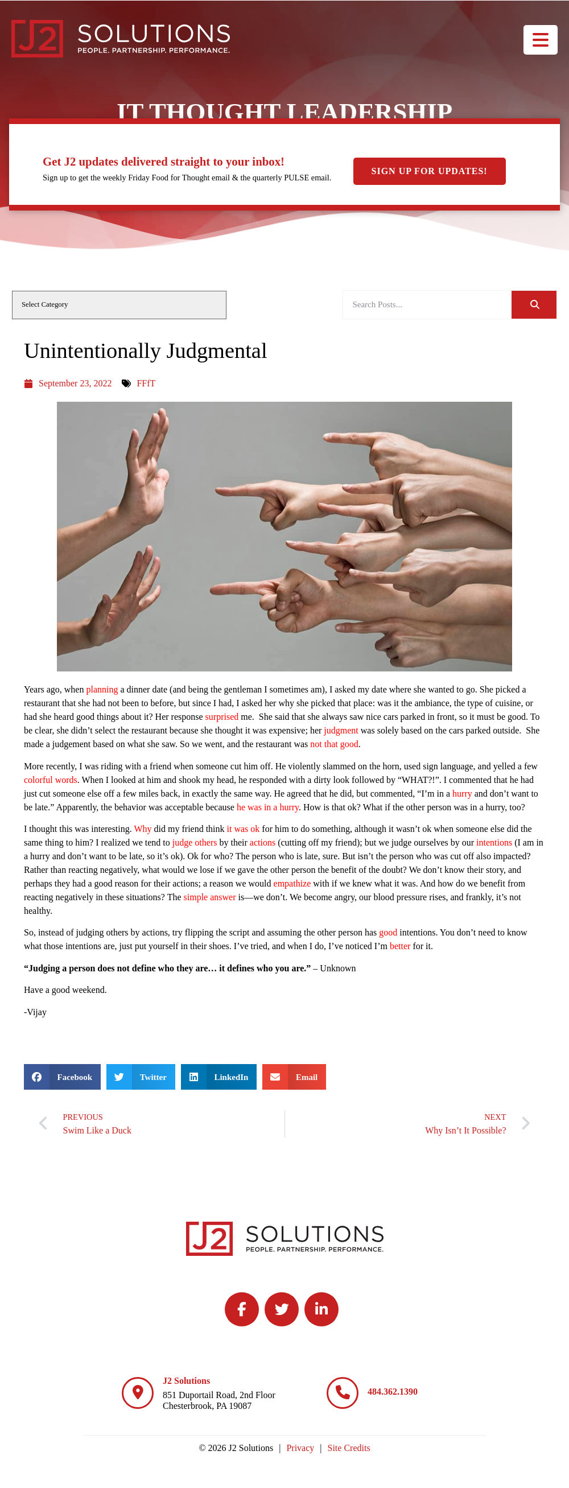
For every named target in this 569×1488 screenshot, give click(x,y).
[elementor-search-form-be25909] (427, 305)
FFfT (146, 383)
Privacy (300, 1448)
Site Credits (349, 1448)
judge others (194, 842)
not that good (334, 744)
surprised (222, 717)
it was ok (243, 829)
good (388, 932)
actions (262, 842)
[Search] (534, 305)
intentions (494, 842)
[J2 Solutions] (138, 1393)
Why (142, 829)
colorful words (50, 780)
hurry (462, 793)
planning (102, 689)
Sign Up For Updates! (430, 171)
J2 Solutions (186, 1381)
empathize (292, 883)
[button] (62, 1077)
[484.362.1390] (342, 1393)
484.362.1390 (393, 1391)
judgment (341, 730)
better (400, 946)
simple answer (210, 897)
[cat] (119, 305)
